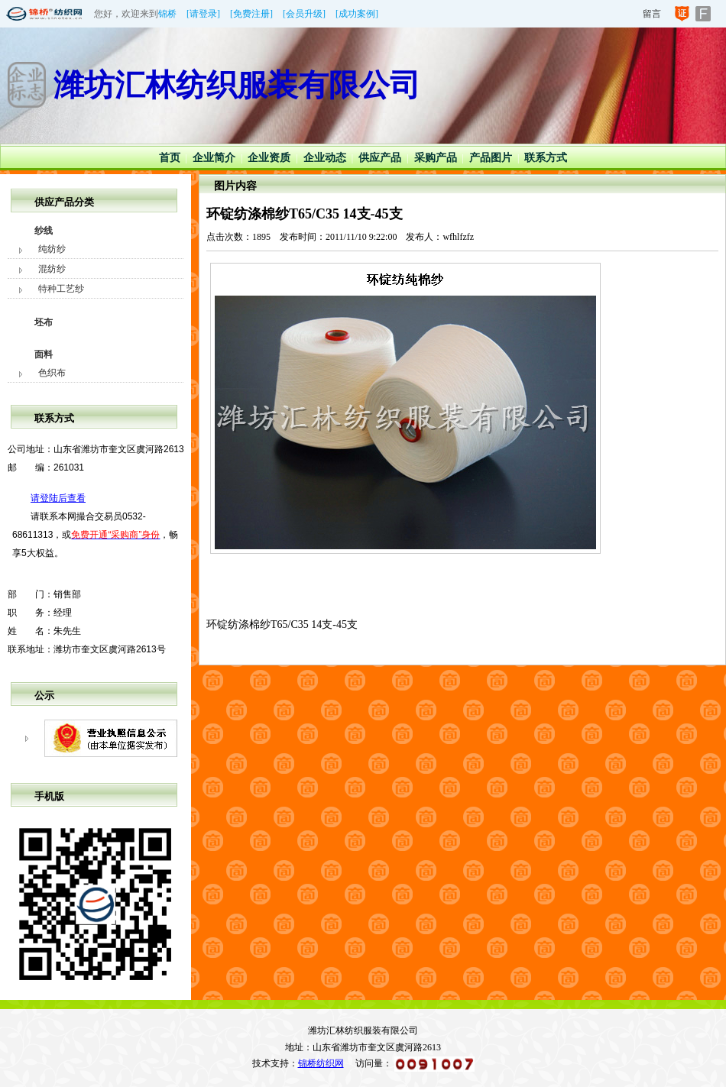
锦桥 (167, 13)
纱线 (43, 230)
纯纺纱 (52, 249)
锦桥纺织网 (321, 1063)
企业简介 (214, 157)
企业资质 (269, 157)
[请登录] (203, 13)
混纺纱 (52, 269)
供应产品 (379, 157)
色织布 (52, 372)
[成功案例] (356, 13)
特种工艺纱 (61, 288)
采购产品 (435, 157)
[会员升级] (304, 13)
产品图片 (490, 157)
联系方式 (545, 157)
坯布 (43, 322)
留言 (652, 13)
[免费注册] (251, 13)
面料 (43, 354)
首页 (169, 157)
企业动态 (324, 157)
